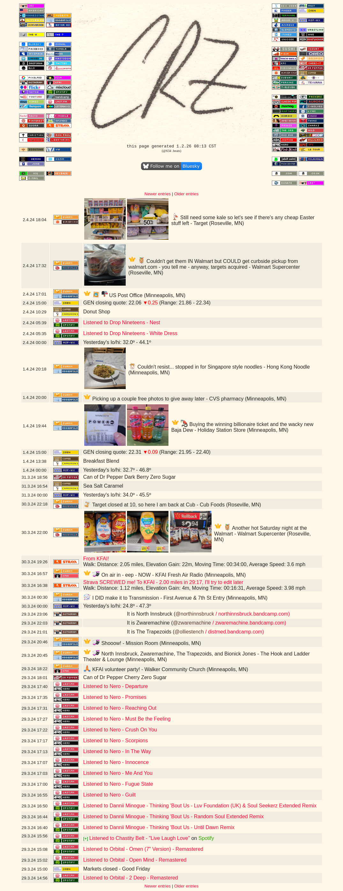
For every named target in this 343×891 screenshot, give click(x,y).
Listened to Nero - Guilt (109, 794)
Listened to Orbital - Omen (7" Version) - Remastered (143, 849)
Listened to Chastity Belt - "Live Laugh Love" (139, 838)
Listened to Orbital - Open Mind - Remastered (135, 860)
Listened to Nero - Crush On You (120, 729)
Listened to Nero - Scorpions (115, 740)
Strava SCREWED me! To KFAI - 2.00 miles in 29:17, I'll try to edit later (163, 582)
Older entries (186, 193)
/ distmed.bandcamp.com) (234, 631)
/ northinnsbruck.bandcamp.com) (252, 614)
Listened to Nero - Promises (114, 697)
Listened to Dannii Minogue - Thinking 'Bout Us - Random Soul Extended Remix (173, 816)
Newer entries (158, 193)
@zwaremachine (192, 622)
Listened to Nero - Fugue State (118, 784)
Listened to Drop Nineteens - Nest (121, 322)
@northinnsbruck (194, 614)
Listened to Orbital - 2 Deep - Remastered (130, 877)
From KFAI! (96, 558)
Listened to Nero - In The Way (117, 751)
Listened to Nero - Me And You (118, 773)
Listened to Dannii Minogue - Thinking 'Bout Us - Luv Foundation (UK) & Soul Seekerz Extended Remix (200, 805)
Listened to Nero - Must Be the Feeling (127, 719)
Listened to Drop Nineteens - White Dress (130, 333)
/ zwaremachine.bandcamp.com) (248, 622)
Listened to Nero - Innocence (116, 762)
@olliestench (189, 631)
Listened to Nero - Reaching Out (119, 708)
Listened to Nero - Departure (115, 686)
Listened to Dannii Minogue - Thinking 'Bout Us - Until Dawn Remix (159, 827)
